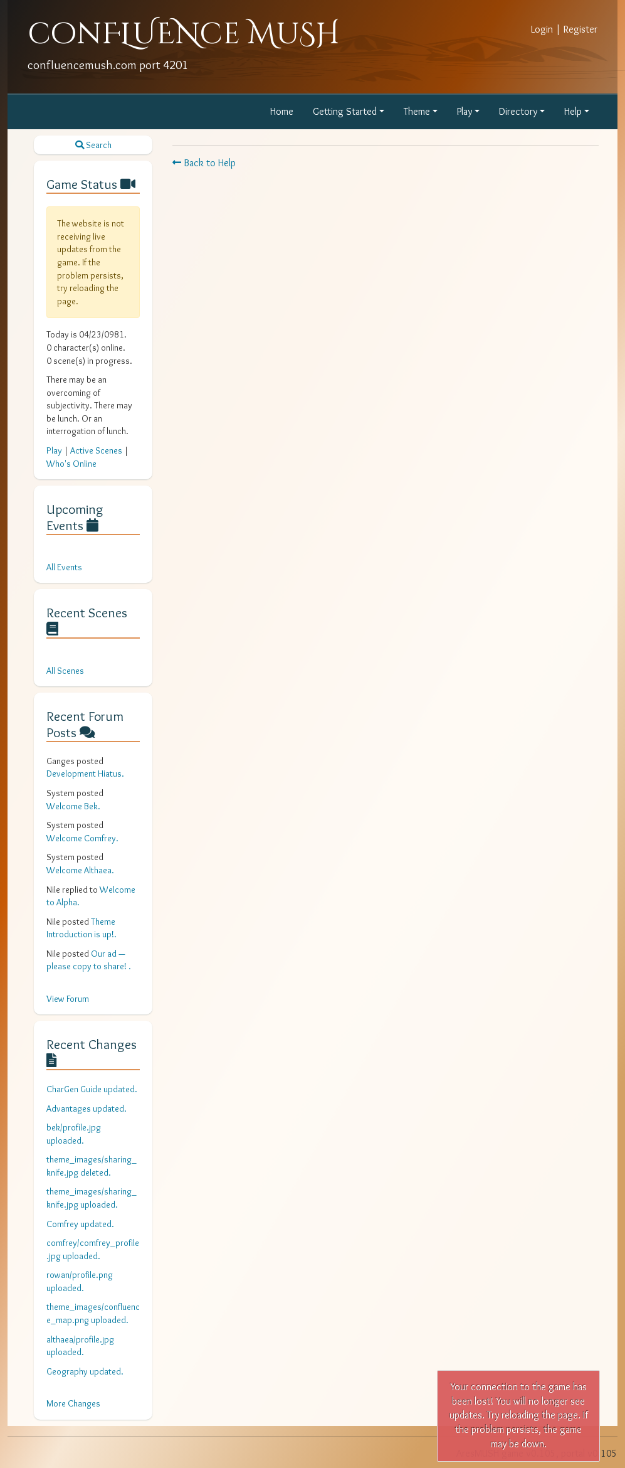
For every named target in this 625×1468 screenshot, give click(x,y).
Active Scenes (96, 450)
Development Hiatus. (85, 773)
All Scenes (65, 670)
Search (93, 145)
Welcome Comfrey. (82, 838)
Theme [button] (417, 111)
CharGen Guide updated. (91, 1089)
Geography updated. (84, 1371)
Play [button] (464, 111)
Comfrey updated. (80, 1224)
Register (580, 29)
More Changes (73, 1403)
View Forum (67, 998)
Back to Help (204, 163)
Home (281, 111)
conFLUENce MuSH (184, 34)
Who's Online (71, 463)
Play (54, 450)
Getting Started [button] (345, 111)
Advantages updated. (86, 1108)
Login (542, 29)
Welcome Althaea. (80, 870)
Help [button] (573, 111)
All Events (64, 567)
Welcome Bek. (73, 806)
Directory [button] (518, 111)
